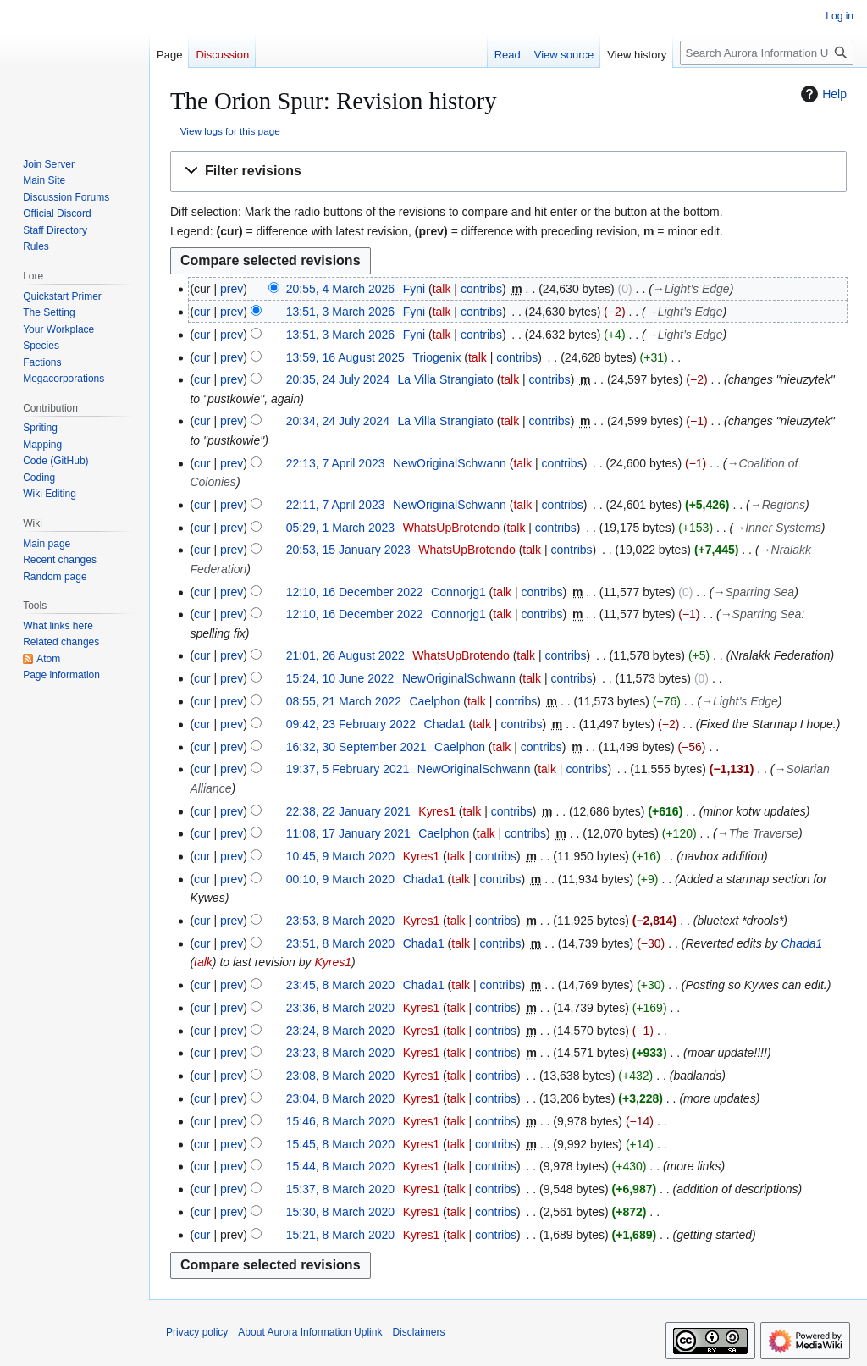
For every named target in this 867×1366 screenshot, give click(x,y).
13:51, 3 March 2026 (340, 311)
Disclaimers (418, 1332)
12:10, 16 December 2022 (354, 592)
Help (822, 94)
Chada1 (801, 943)
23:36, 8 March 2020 (340, 1008)
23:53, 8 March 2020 (340, 920)
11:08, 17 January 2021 (348, 833)
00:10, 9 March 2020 (340, 879)
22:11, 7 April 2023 (335, 505)
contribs (481, 289)
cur (202, 311)
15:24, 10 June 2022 (340, 678)
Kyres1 (332, 962)
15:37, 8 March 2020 (340, 1189)
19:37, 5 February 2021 (348, 769)
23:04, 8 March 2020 (340, 1098)
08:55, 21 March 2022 (343, 701)
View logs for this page (230, 130)
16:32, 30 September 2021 (356, 747)
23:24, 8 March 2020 (340, 1030)
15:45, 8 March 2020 (340, 1144)
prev (231, 289)
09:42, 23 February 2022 (351, 724)
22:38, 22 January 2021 (348, 811)
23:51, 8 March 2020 (340, 943)
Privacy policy (197, 1332)
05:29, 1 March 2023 (340, 527)
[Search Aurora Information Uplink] (766, 53)
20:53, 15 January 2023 (348, 549)
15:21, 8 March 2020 (340, 1235)
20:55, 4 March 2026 (340, 289)
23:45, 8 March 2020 (340, 985)
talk (442, 289)
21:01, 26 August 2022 (345, 655)
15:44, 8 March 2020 (340, 1166)
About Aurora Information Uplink (310, 1332)
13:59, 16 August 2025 (345, 357)
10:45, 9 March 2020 (340, 856)
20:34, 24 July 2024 (337, 421)
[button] (508, 171)
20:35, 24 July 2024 (337, 379)
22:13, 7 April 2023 (335, 463)
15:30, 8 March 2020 (340, 1212)
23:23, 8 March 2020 (340, 1052)
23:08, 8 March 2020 (340, 1075)
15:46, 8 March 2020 (340, 1121)
